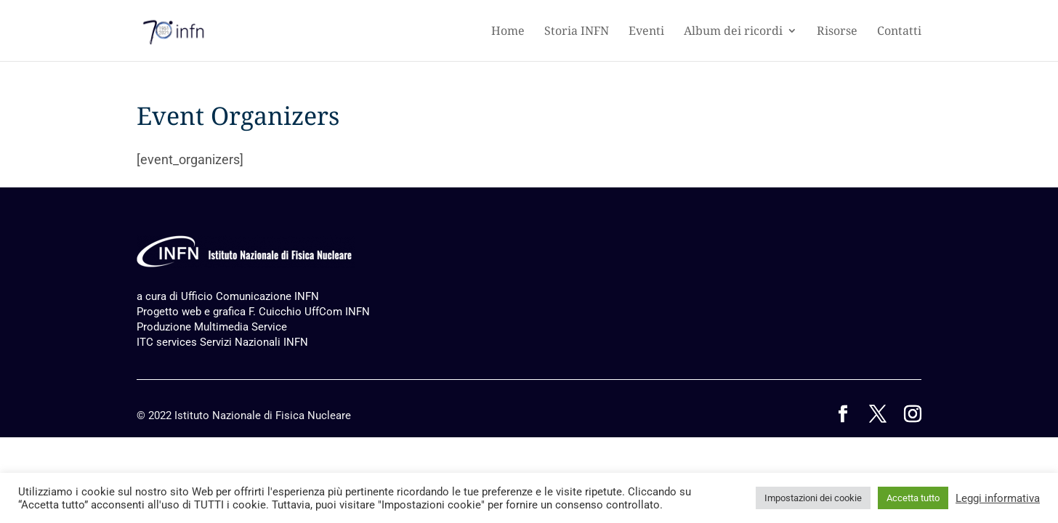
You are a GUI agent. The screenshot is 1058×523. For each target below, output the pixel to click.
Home (508, 31)
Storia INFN (576, 31)
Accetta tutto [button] (913, 497)
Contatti (899, 31)
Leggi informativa (998, 498)
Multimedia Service (240, 326)
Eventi (646, 31)
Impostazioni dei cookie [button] (813, 497)
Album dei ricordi (733, 31)
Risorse (837, 31)
